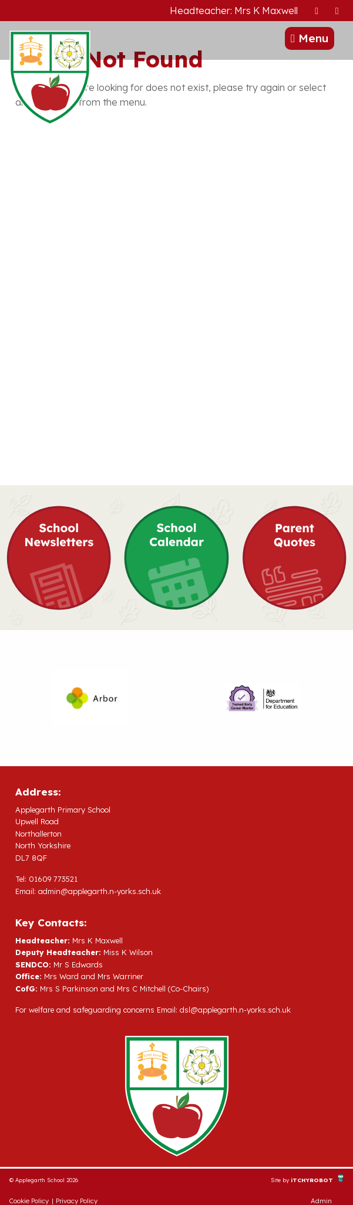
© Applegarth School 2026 (43, 1179)
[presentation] (316, 10)
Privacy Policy (77, 1201)
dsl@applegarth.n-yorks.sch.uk (235, 1009)
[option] (91, 698)
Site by (281, 1179)
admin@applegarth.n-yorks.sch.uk (99, 891)
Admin (321, 1201)
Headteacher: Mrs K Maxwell (234, 10)
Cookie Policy (29, 1201)
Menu (309, 38)
